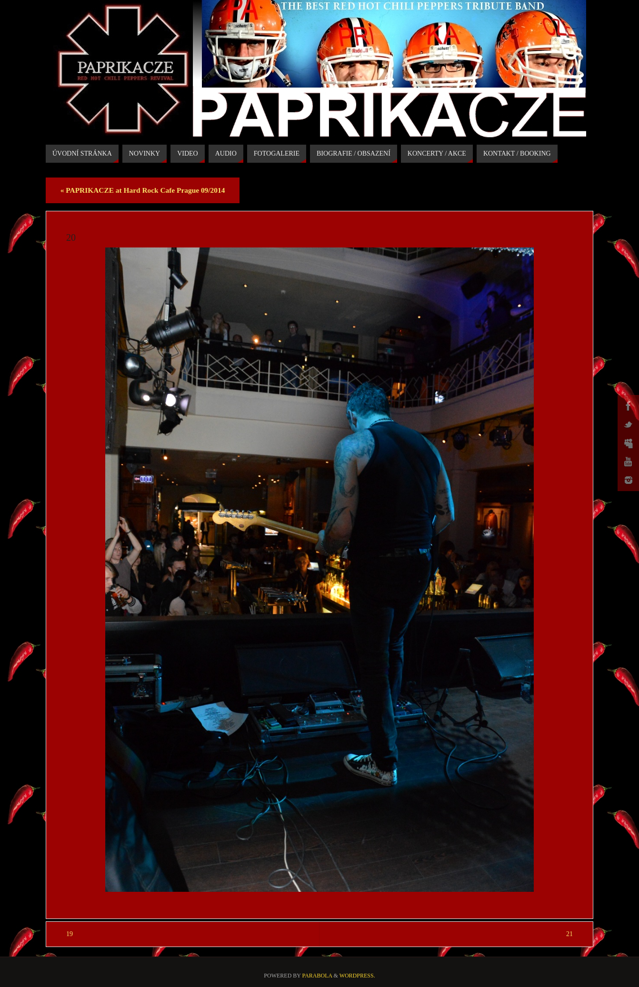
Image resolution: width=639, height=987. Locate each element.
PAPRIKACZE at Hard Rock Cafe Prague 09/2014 (142, 190)
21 (569, 934)
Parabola (317, 975)
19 (69, 934)
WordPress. (357, 975)
